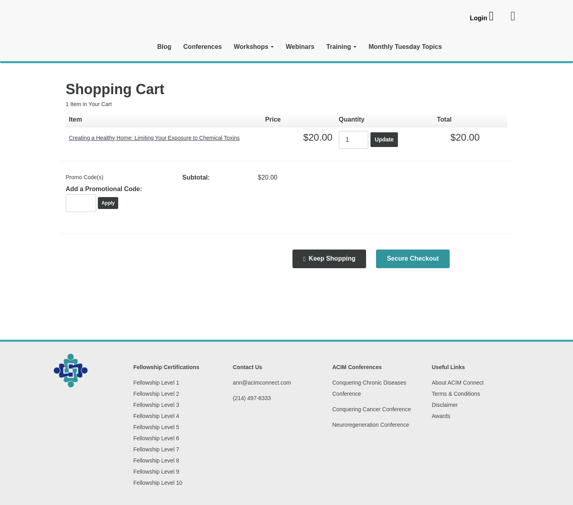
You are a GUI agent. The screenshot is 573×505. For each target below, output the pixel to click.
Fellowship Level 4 (156, 416)
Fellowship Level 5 (156, 427)
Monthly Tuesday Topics (405, 46)
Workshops (254, 46)
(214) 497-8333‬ (252, 398)
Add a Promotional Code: (104, 189)
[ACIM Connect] (99, 34)
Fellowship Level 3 (156, 405)
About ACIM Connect (458, 382)
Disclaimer (445, 405)
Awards (441, 416)
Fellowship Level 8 (156, 460)
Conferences (202, 46)
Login (478, 18)
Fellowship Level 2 (156, 394)
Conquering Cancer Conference (371, 409)
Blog (164, 46)
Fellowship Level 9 (156, 471)
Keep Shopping (329, 258)
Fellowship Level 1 (156, 382)
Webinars (300, 46)
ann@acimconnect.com (262, 382)
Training (341, 46)
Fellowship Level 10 (157, 483)
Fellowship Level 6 (156, 438)
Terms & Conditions (456, 394)
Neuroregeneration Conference (370, 425)
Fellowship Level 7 (156, 449)
